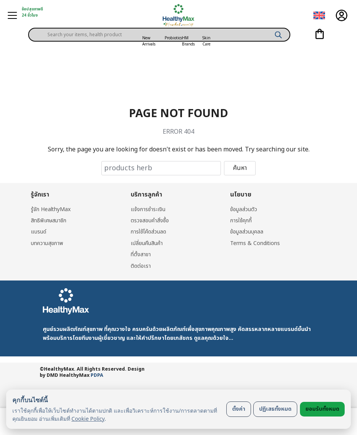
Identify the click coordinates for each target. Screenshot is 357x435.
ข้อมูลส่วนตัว (243, 209)
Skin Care (206, 41)
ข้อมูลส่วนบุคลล (246, 232)
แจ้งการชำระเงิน (148, 209)
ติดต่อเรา (141, 266)
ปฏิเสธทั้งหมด (275, 409)
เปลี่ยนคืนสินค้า (147, 243)
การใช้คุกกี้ (241, 221)
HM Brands (188, 41)
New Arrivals (148, 41)
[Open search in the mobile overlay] (159, 28)
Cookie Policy (87, 418)
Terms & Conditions (255, 243)
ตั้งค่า (238, 409)
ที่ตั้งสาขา (141, 254)
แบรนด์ (38, 232)
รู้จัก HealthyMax (51, 209)
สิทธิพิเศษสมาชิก (49, 221)
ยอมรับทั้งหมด (322, 409)
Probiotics (173, 38)
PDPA (97, 375)
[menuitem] (319, 16)
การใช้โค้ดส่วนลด (148, 232)
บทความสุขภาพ (47, 243)
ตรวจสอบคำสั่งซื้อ (150, 221)
